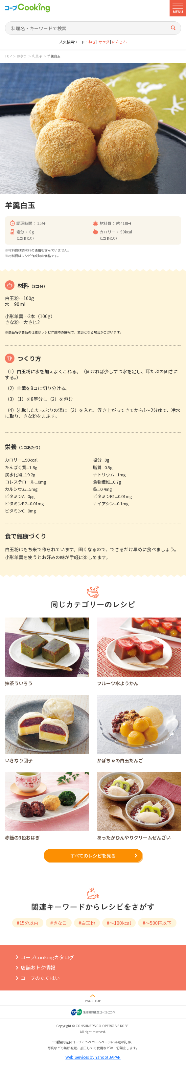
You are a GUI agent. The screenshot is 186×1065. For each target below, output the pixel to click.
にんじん (119, 42)
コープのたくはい (40, 977)
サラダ (104, 42)
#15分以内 (27, 923)
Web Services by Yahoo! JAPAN (93, 1057)
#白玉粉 (87, 923)
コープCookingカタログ (47, 957)
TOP (8, 56)
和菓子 (37, 56)
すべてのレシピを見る (93, 855)
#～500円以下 (157, 923)
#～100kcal (119, 923)
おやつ (22, 56)
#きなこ (58, 923)
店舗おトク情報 (38, 967)
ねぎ (92, 42)
